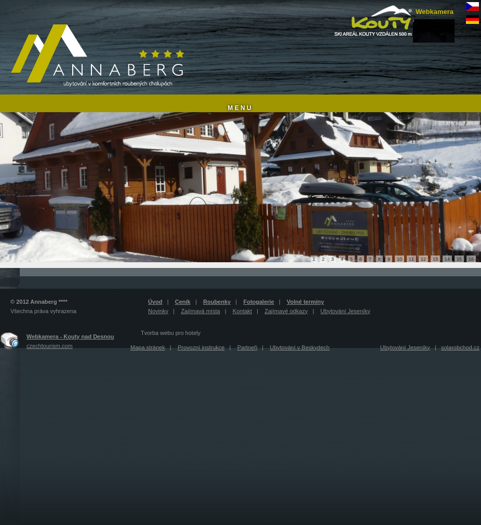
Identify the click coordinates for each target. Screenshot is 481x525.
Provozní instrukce (201, 347)
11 (411, 259)
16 (471, 259)
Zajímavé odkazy (286, 311)
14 (447, 259)
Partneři (247, 347)
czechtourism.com (49, 346)
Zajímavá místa (200, 311)
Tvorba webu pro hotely (171, 333)
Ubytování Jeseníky (345, 311)
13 (435, 259)
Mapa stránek (147, 347)
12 (423, 259)
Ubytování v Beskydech (299, 347)
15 (459, 259)
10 (399, 259)
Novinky (158, 311)
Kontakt (242, 311)
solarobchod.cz (460, 347)
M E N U (239, 108)
